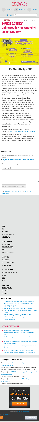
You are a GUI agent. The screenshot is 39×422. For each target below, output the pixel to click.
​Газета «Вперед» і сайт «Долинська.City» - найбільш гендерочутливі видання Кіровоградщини (18, 317)
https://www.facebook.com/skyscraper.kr (22, 131)
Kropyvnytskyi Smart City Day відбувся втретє (19, 301)
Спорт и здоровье (7, 288)
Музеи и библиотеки (8, 262)
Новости (22, 9)
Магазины (4, 290)
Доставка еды (6, 237)
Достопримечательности (9, 272)
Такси (3, 280)
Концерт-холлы (6, 265)
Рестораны (5, 231)
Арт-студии (5, 293)
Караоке (4, 249)
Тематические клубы (8, 252)
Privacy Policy (5, 414)
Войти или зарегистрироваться (13, 191)
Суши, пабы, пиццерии (8, 234)
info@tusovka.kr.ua (23, 411)
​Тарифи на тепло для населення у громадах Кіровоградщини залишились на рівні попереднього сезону (18, 332)
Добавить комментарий (13, 186)
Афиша (9, 9)
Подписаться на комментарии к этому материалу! (18, 159)
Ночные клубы (6, 244)
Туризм (4, 275)
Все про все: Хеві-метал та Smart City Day (18, 308)
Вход (10, 15)
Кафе (3, 229)
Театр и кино (5, 259)
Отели (3, 278)
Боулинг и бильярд (7, 247)
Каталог (35, 9)
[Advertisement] (19, 210)
